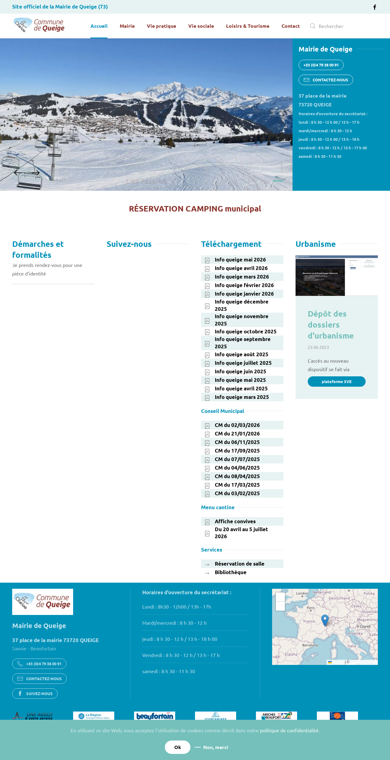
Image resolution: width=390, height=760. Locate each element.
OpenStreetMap (363, 662)
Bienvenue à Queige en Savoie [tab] (278, 171)
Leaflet (336, 662)
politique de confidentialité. (290, 730)
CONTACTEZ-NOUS (325, 80)
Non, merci (215, 747)
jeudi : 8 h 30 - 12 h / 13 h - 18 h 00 (179, 639)
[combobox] (341, 26)
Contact (291, 26)
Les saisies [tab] (278, 181)
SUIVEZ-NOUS (35, 694)
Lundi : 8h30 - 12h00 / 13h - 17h (176, 606)
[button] (18, 173)
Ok (177, 747)
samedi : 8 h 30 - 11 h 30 (168, 671)
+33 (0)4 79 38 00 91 (321, 64)
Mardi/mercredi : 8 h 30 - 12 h (174, 623)
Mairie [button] (127, 26)
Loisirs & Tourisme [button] (247, 26)
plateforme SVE (337, 381)
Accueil (99, 26)
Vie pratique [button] (161, 26)
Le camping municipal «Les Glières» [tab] (278, 176)
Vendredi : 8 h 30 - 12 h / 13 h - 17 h (181, 655)
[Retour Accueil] (39, 26)
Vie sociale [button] (201, 26)
